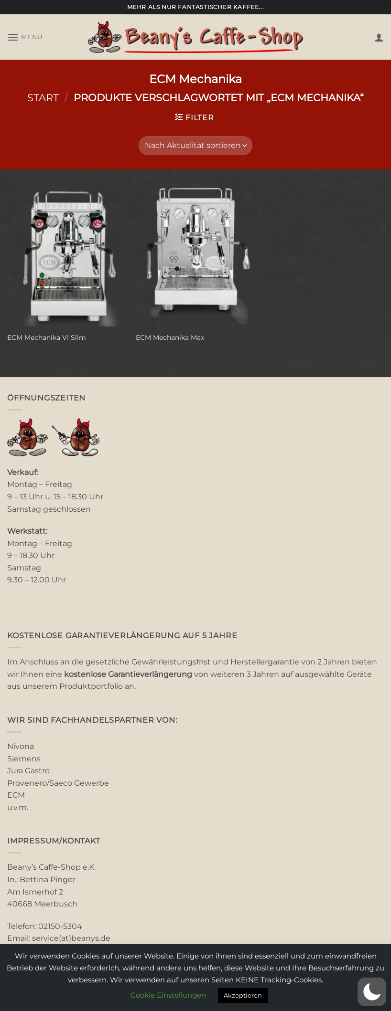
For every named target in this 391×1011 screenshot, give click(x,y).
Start (43, 98)
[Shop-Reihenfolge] (195, 145)
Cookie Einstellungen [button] (168, 995)
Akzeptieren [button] (243, 995)
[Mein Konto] (379, 37)
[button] (25, 37)
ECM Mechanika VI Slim (46, 337)
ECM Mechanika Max (170, 337)
